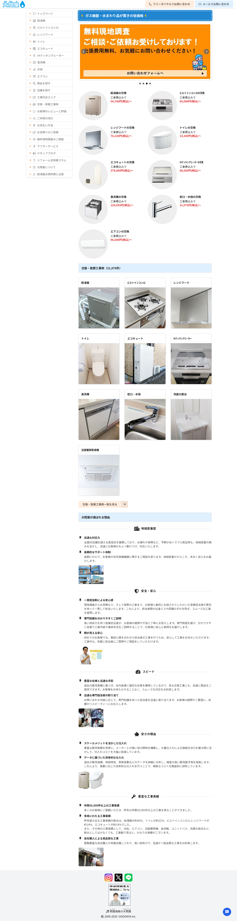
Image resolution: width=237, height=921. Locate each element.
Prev (83, 51)
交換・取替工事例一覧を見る (105, 504)
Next (206, 51)
